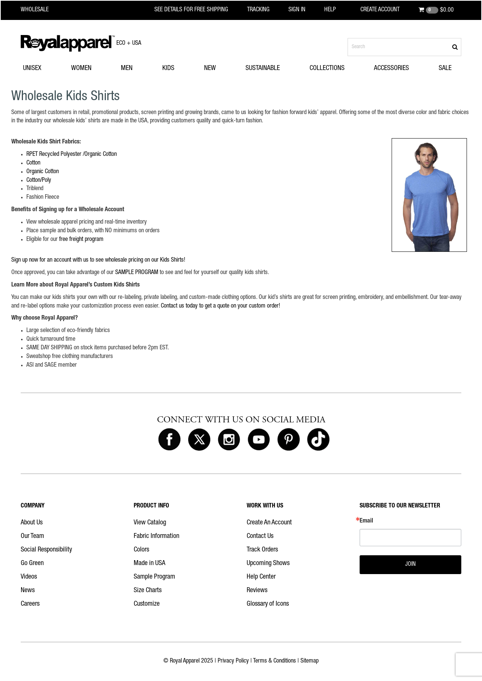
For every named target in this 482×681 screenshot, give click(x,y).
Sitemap (309, 661)
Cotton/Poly (38, 181)
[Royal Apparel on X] (199, 440)
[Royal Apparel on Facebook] (169, 440)
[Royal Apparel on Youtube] (258, 440)
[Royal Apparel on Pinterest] (288, 440)
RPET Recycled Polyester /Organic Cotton (71, 155)
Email (366, 521)
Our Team (32, 536)
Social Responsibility (46, 550)
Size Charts (148, 590)
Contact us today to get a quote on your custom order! (220, 306)
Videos (29, 577)
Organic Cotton (42, 172)
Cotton (33, 163)
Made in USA (149, 563)
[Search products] (404, 47)
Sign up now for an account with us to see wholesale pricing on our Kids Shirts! (98, 260)
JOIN (410, 565)
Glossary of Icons (268, 604)
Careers (30, 604)
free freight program (81, 240)
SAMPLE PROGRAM (136, 273)
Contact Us (260, 536)
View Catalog (150, 523)
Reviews (257, 590)
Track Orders (262, 550)
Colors (141, 550)
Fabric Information (156, 536)
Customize (147, 604)
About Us (32, 523)
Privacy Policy (233, 661)
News (28, 590)
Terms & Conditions (274, 661)
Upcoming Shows (268, 563)
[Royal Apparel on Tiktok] (318, 440)
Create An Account (269, 523)
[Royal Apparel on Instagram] (229, 440)
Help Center (261, 577)
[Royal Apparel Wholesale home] (41, 10)
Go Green (32, 563)
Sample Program (154, 577)
